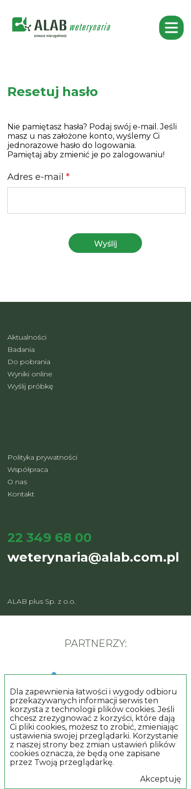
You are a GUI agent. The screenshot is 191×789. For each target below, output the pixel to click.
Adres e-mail (38, 177)
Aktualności (27, 337)
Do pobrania (28, 361)
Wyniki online (29, 374)
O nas (17, 481)
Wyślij (105, 243)
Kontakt (20, 494)
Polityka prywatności (42, 457)
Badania (21, 349)
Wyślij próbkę (30, 386)
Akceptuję (160, 779)
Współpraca (27, 469)
